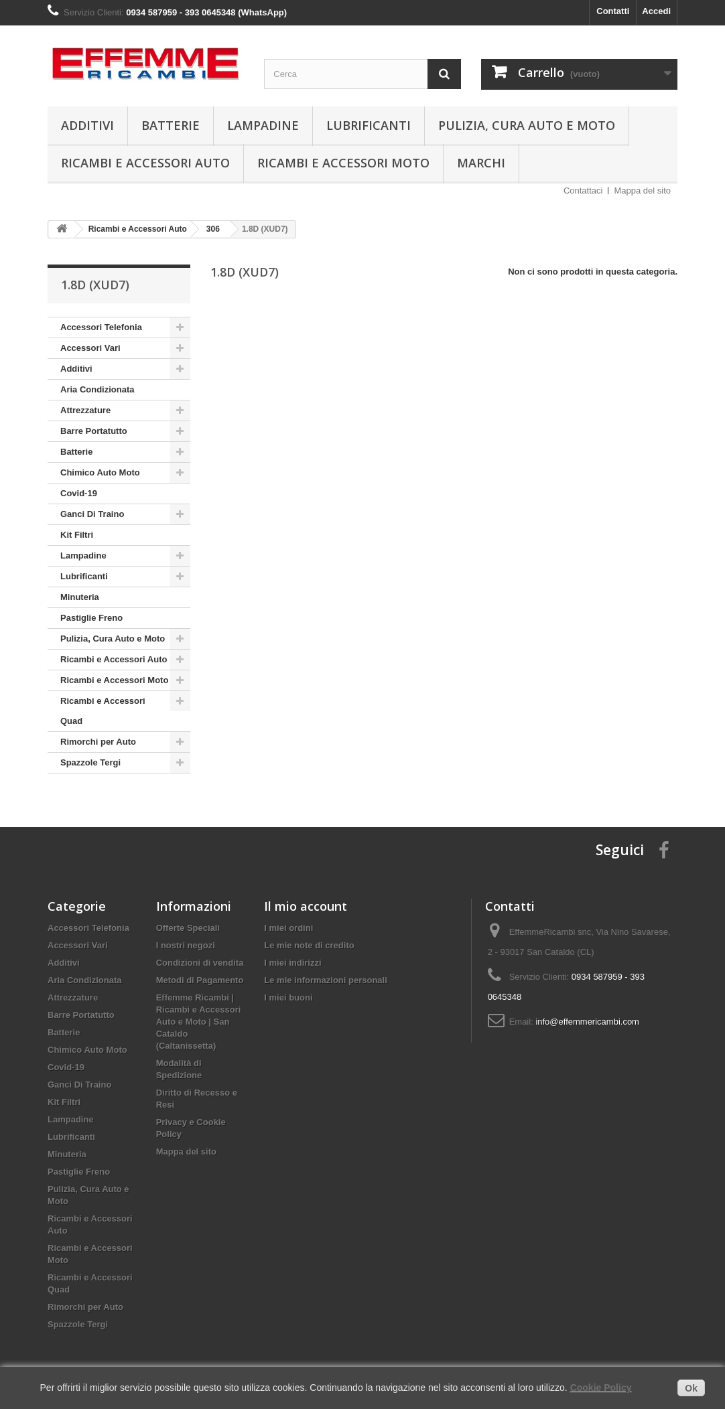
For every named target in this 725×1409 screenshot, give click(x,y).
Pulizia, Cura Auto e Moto (526, 125)
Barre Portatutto (93, 431)
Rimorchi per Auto (98, 742)
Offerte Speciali (188, 928)
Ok (691, 1388)
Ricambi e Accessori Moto (343, 163)
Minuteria (79, 597)
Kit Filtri (76, 535)
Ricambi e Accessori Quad (102, 711)
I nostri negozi (185, 945)
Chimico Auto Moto (100, 472)
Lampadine (263, 125)
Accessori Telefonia (101, 327)
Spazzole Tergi (90, 762)
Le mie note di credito (309, 945)
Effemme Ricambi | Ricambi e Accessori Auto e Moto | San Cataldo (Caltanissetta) (198, 1021)
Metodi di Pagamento (200, 980)
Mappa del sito (642, 191)
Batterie (170, 125)
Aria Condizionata (97, 389)
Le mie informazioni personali (325, 980)
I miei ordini (288, 928)
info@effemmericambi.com (587, 1022)
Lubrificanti (368, 125)
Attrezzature (85, 410)
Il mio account (305, 906)
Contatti (612, 11)
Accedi (656, 11)
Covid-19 (78, 493)
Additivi (87, 125)
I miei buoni (288, 997)
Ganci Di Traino (92, 514)
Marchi (481, 163)
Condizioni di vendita (200, 963)
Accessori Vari (90, 348)
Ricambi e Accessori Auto (145, 163)
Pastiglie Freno (91, 618)
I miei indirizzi (292, 963)
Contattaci (583, 191)
